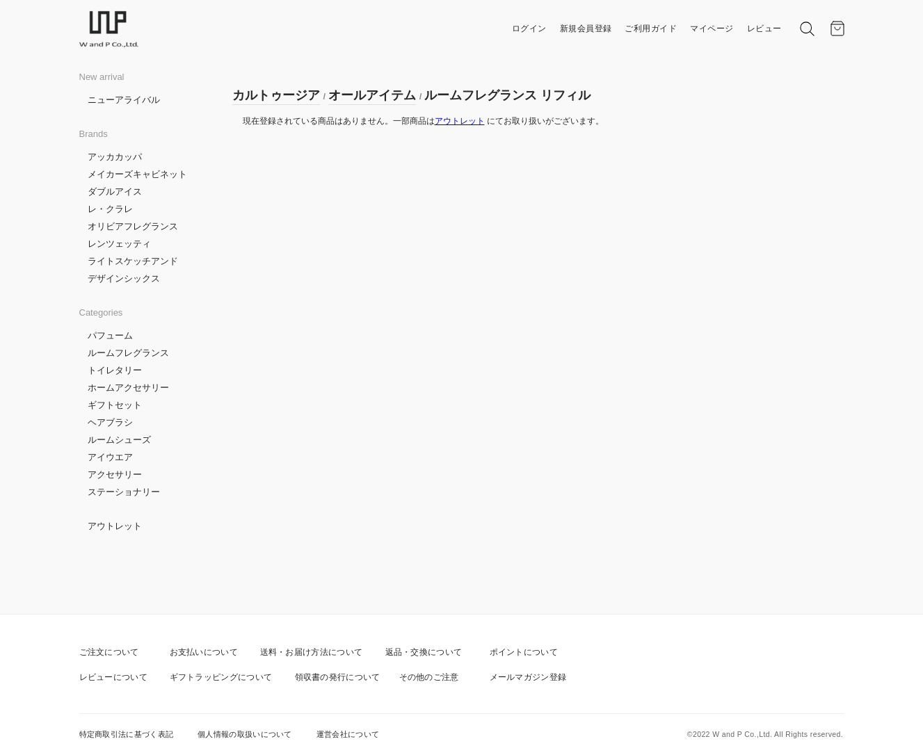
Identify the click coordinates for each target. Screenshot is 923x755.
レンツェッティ (119, 243)
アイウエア (110, 457)
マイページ (712, 28)
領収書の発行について (337, 677)
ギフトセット (115, 404)
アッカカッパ (115, 156)
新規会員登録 (586, 28)
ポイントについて (524, 652)
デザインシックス (124, 278)
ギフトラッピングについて (221, 677)
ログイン (529, 28)
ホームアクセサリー (128, 387)
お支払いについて (204, 652)
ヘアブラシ (110, 422)
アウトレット (115, 525)
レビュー (764, 28)
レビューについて (113, 677)
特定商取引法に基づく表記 (126, 734)
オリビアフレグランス (133, 226)
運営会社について (347, 734)
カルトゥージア (276, 95)
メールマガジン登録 (528, 677)
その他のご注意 (429, 677)
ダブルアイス (115, 191)
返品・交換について (424, 652)
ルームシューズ (119, 439)
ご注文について (109, 652)
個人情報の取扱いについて (245, 734)
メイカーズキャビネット (137, 174)
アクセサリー (115, 474)
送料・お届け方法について (311, 652)
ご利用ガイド (651, 28)
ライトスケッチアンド (133, 261)
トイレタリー (115, 370)
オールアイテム (372, 95)
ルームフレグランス (128, 352)
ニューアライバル (124, 99)
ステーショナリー (124, 491)
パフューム (110, 335)
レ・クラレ (110, 208)
